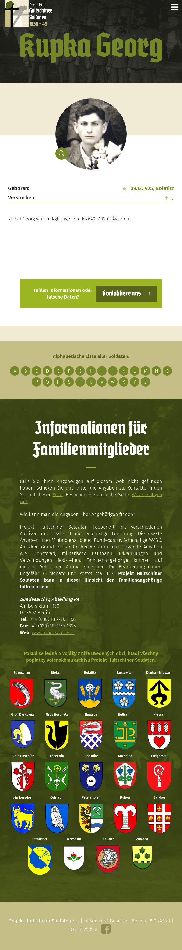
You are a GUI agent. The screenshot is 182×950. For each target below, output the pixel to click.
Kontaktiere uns (120, 293)
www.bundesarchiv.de (54, 632)
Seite (57, 494)
